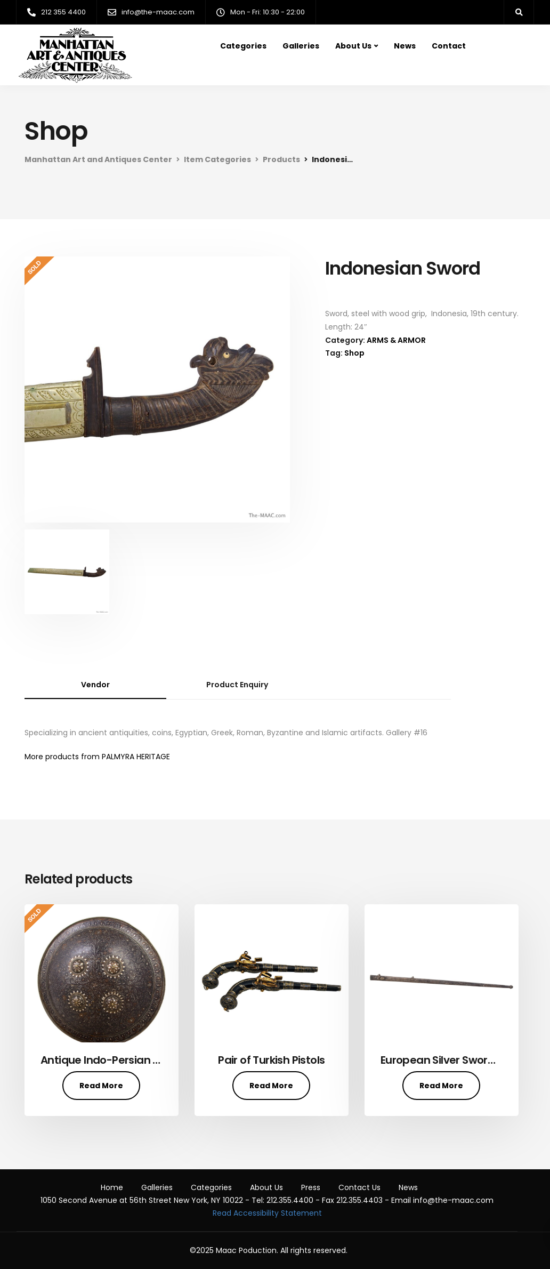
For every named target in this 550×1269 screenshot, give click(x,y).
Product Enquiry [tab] (237, 684)
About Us (353, 46)
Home (112, 1187)
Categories (243, 46)
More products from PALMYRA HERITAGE (97, 756)
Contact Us (359, 1187)
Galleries (300, 46)
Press (310, 1187)
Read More (101, 1085)
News (405, 46)
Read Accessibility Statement (267, 1213)
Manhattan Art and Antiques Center (98, 159)
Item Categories (217, 159)
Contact (449, 46)
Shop (354, 353)
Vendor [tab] (95, 684)
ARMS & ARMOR (396, 340)
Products (281, 159)
